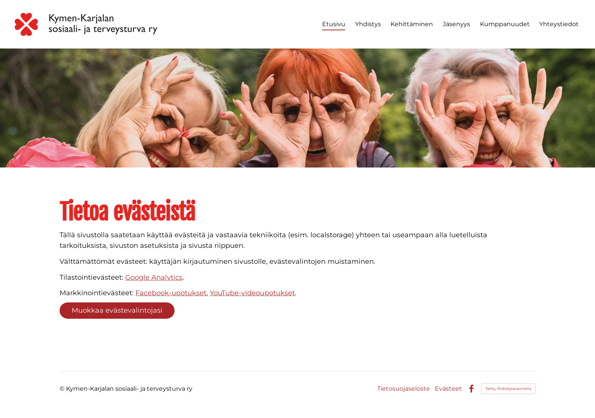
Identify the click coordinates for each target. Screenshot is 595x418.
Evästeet (448, 389)
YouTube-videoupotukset (252, 293)
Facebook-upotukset (170, 293)
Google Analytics (154, 277)
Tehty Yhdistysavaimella (508, 388)
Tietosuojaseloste (403, 389)
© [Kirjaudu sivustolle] (63, 388)
